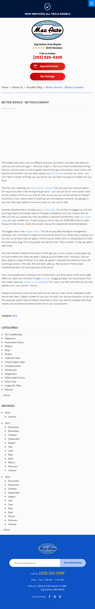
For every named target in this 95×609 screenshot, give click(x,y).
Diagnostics (11, 373)
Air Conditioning (13, 334)
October (12, 434)
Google (55, 596)
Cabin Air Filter (12, 358)
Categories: (10, 327)
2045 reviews (54, 48)
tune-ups (45, 278)
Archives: (8, 406)
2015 (7, 423)
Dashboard (10, 369)
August (11, 442)
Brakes (8, 354)
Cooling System (13, 365)
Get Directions (73, 563)
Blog (15, 315)
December (13, 427)
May (10, 454)
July (10, 446)
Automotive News (14, 342)
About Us (17, 87)
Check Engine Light (15, 361)
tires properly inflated (41, 187)
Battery (9, 346)
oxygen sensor (32, 231)
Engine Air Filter (13, 385)
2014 (7, 476)
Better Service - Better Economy (64, 87)
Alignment (10, 338)
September (14, 438)
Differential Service (15, 377)
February (13, 466)
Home (5, 87)
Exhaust (9, 389)
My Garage (47, 76)
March (11, 462)
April (10, 458)
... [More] (6, 395)
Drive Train (10, 381)
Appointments (49, 66)
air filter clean (48, 209)
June (10, 450)
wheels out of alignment (35, 281)
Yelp (60, 596)
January (12, 416)
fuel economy (58, 173)
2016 (7, 412)
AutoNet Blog (34, 87)
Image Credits (47, 607)
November (13, 430)
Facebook (49, 596)
